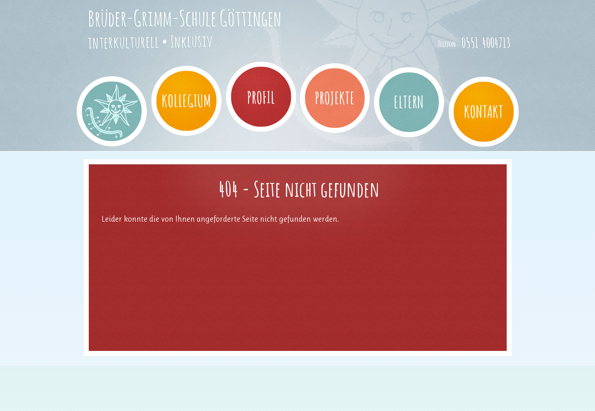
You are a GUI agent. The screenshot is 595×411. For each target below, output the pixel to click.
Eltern (409, 101)
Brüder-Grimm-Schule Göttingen (171, 47)
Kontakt (483, 111)
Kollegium (186, 100)
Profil (261, 97)
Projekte (335, 97)
